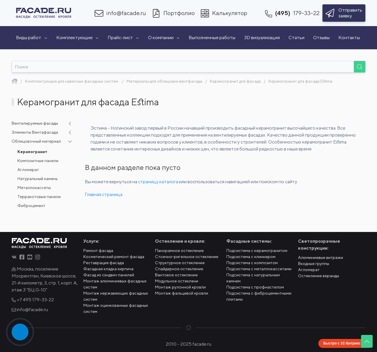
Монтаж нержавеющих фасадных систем (115, 296)
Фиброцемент (31, 205)
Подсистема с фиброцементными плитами (258, 296)
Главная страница (103, 194)
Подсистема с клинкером (250, 256)
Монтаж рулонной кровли (180, 287)
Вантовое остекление (176, 275)
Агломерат (28, 169)
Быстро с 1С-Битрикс (341, 343)
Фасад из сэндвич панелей (108, 275)
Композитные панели (37, 160)
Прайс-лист (123, 37)
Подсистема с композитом (252, 262)
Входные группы (313, 263)
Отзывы (321, 37)
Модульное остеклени (176, 281)
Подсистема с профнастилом (255, 287)
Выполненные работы (212, 37)
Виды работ (32, 37)
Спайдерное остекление (179, 268)
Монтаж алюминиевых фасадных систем (115, 284)
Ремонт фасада (98, 250)
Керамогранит (32, 151)
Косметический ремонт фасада (113, 256)
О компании (164, 37)
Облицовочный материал (36, 141)
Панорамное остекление (179, 250)
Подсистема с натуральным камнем (253, 278)
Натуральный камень (37, 178)
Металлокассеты (34, 187)
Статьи (296, 37)
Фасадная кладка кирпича (108, 268)
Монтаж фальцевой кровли (181, 293)
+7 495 (33, 299)
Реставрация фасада (103, 262)
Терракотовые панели (39, 196)
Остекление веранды (318, 275)
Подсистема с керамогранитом (256, 250)
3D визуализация (262, 37)
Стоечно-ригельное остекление (186, 256)
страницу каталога (158, 181)
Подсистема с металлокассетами (258, 268)
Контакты (349, 37)
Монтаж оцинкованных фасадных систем (115, 308)
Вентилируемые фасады (35, 123)
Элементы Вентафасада (35, 132)
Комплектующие (77, 37)
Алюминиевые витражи (320, 257)
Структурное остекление (180, 262)
